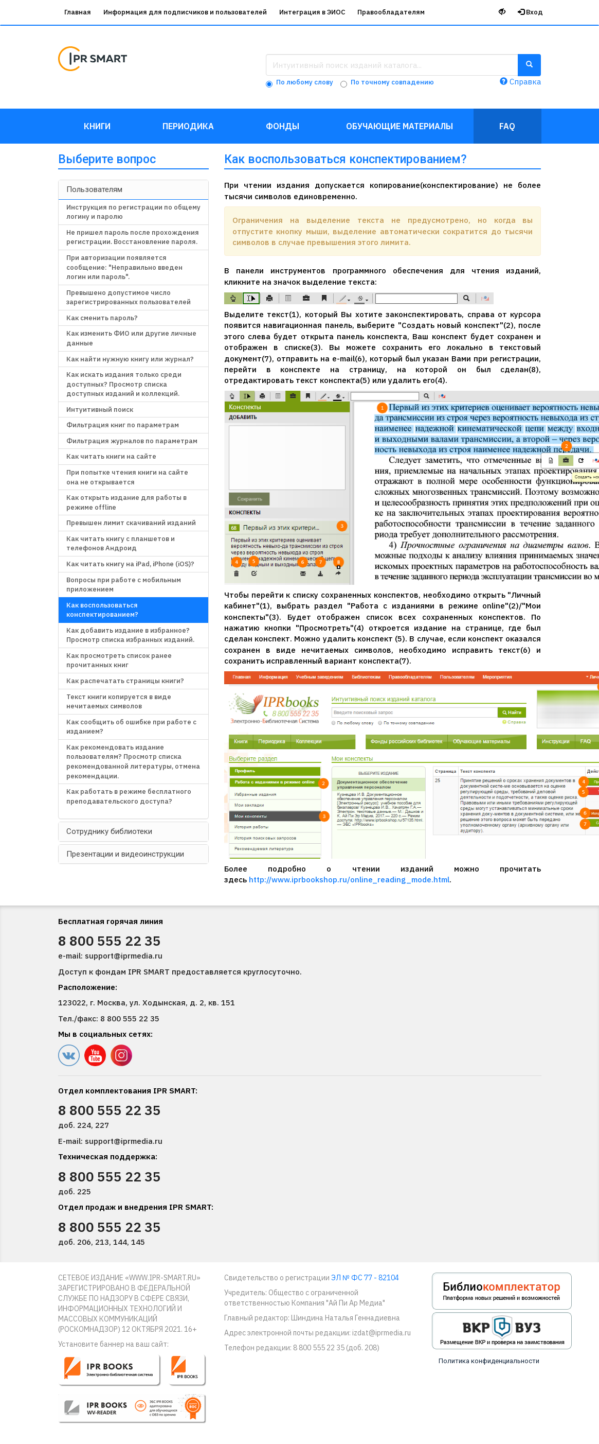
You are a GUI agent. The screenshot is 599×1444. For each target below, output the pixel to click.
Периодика (188, 126)
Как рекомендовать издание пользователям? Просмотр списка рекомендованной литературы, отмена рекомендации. (133, 761)
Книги (97, 126)
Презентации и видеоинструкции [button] (125, 854)
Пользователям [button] (94, 189)
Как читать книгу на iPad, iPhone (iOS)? (130, 564)
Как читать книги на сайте (111, 456)
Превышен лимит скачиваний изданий (131, 522)
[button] (139, 1393)
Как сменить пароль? (102, 318)
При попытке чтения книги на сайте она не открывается (127, 477)
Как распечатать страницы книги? (125, 680)
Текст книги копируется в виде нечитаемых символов (118, 701)
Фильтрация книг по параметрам (122, 425)
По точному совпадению (392, 82)
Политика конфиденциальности (489, 1361)
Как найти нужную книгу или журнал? (130, 359)
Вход (530, 12)
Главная (77, 12)
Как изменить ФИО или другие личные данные (131, 338)
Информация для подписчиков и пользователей (185, 12)
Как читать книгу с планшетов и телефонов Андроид (120, 543)
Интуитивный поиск (99, 409)
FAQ (507, 126)
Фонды (282, 126)
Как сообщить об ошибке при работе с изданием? (131, 727)
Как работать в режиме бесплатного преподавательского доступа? (128, 796)
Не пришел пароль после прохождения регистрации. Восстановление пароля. (132, 237)
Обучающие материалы (399, 126)
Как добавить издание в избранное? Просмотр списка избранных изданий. (130, 635)
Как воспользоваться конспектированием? (102, 610)
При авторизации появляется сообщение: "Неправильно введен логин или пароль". (124, 267)
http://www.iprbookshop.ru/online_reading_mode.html (349, 879)
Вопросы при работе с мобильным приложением (123, 585)
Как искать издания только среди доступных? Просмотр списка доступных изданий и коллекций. (123, 384)
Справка (520, 81)
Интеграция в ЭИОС (312, 12)
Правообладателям (391, 12)
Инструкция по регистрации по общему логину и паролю (133, 212)
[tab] (133, 189)
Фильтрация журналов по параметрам (131, 441)
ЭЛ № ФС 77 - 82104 (365, 1277)
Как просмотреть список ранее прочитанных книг (119, 660)
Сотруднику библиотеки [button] (109, 831)
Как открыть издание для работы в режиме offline (126, 502)
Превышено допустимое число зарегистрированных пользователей (128, 297)
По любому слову (304, 82)
